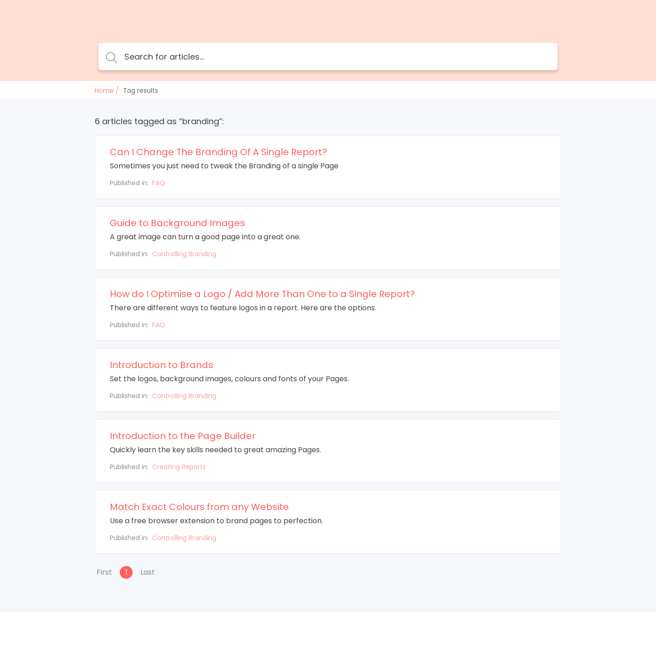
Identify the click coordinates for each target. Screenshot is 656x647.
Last (147, 572)
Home (104, 90)
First (104, 572)
